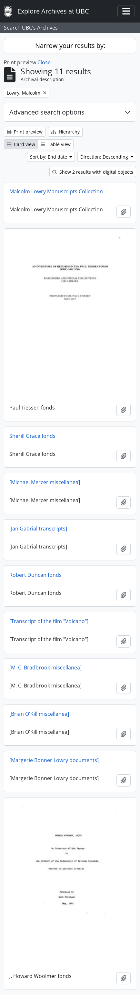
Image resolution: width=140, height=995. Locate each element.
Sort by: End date (49, 157)
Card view (21, 144)
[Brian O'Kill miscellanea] (39, 713)
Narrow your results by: (70, 45)
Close (44, 62)
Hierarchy (65, 132)
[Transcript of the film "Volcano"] (48, 621)
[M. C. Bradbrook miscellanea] (45, 667)
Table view (56, 144)
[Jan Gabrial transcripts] (38, 528)
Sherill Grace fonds (32, 435)
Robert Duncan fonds (35, 574)
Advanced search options (47, 112)
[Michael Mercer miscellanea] (44, 482)
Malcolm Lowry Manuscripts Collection (56, 191)
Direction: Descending (104, 157)
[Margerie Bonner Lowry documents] (54, 760)
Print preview (25, 132)
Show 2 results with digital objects (92, 172)
